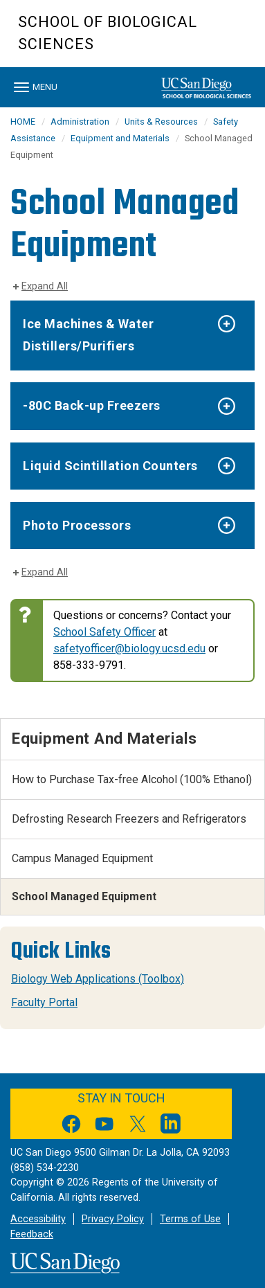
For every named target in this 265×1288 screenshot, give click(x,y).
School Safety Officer (104, 631)
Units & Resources (161, 121)
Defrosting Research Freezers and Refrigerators (129, 818)
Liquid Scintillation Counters (110, 465)
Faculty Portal (44, 1002)
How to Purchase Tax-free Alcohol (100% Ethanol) (132, 779)
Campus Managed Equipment (82, 858)
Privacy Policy (113, 1219)
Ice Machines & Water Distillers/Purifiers (88, 334)
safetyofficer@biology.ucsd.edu (129, 648)
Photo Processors (77, 525)
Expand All (44, 286)
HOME (22, 121)
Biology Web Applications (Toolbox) (97, 978)
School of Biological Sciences (107, 33)
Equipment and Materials (120, 138)
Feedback (31, 1234)
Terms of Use (190, 1219)
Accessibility (38, 1219)
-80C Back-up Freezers (92, 405)
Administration (80, 121)
